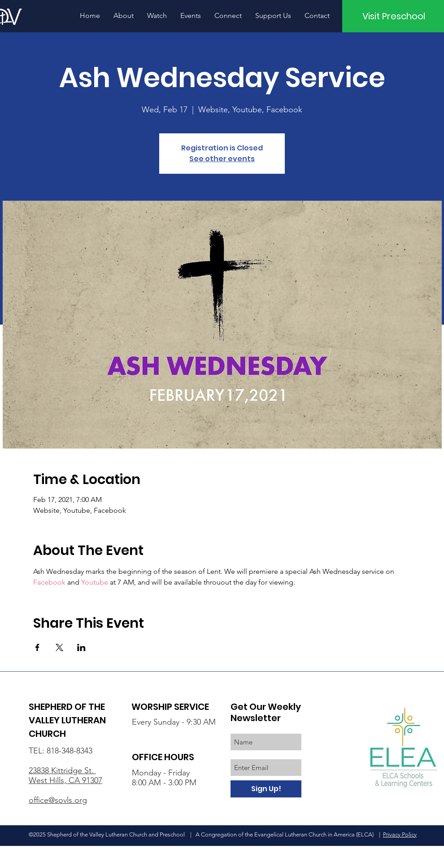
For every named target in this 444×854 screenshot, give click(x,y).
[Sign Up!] (266, 788)
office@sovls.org (58, 800)
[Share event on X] (59, 647)
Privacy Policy (400, 834)
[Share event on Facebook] (37, 647)
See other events (222, 159)
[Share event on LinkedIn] (81, 647)
